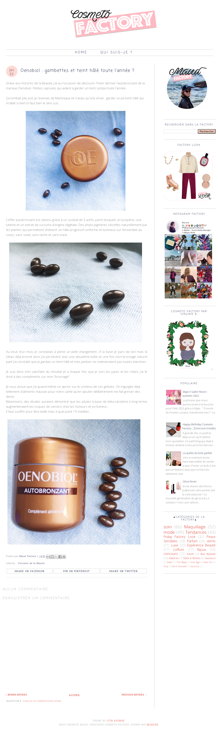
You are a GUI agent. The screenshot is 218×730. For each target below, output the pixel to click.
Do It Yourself (179, 566)
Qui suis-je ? (116, 52)
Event (190, 554)
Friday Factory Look (179, 536)
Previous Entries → (134, 694)
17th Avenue (116, 720)
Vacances (194, 566)
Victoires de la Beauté (31, 563)
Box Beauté (208, 554)
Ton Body (181, 562)
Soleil (169, 562)
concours (171, 553)
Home (81, 52)
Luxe (174, 545)
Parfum (192, 541)
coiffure (178, 549)
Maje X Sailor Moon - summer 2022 (195, 394)
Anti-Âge (195, 562)
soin (168, 527)
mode (169, 532)
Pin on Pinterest (76, 571)
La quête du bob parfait (197, 453)
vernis (211, 541)
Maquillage (195, 527)
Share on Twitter (123, 571)
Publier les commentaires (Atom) (42, 701)
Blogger (152, 724)
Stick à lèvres (191, 558)
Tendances (196, 532)
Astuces (174, 558)
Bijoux (201, 549)
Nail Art (208, 562)
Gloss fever (190, 481)
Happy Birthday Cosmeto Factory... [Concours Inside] (199, 426)
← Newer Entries (16, 694)
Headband (210, 558)
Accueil (74, 695)
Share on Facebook (30, 571)
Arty (166, 566)
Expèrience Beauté (201, 545)
